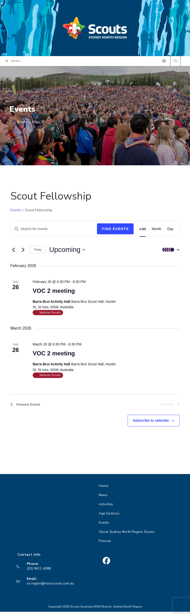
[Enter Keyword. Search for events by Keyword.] (54, 231)
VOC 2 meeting (54, 293)
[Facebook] (106, 565)
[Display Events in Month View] (156, 231)
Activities (106, 508)
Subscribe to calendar (151, 425)
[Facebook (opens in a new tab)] (164, 64)
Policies (105, 545)
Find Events (115, 231)
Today (38, 252)
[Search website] (175, 64)
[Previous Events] (13, 252)
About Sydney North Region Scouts (127, 536)
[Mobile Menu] (13, 64)
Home (103, 490)
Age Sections (109, 517)
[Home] (11, 124)
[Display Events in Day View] (170, 231)
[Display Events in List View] (143, 231)
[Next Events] (23, 252)
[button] (170, 252)
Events (15, 212)
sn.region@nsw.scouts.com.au (50, 587)
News (103, 499)
